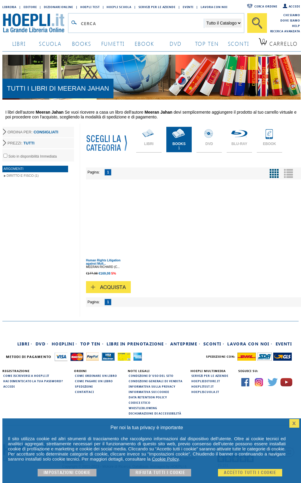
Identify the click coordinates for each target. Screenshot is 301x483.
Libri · (25, 344)
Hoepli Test (90, 7)
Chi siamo (291, 15)
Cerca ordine (265, 6)
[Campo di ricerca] (142, 23)
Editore (30, 7)
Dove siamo (290, 20)
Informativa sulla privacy (152, 386)
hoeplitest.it (202, 386)
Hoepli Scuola (119, 7)
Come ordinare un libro (96, 375)
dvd (176, 43)
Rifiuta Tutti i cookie (160, 472)
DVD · (42, 344)
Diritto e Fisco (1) (23, 175)
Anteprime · (185, 344)
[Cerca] (257, 23)
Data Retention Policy (148, 397)
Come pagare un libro (94, 381)
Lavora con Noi (214, 7)
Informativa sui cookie (149, 392)
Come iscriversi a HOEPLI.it (26, 375)
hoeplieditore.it (205, 381)
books (81, 43)
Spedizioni (84, 386)
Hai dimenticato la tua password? (33, 381)
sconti (238, 43)
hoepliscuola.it (205, 392)
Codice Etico (139, 402)
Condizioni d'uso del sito (151, 375)
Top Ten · (92, 344)
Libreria (9, 7)
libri (19, 43)
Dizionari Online (58, 7)
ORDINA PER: (32, 132)
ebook (144, 43)
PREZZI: (20, 143)
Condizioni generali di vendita (155, 381)
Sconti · (213, 344)
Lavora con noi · (249, 344)
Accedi (294, 6)
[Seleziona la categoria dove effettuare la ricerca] (223, 23)
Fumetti (113, 43)
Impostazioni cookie (67, 472)
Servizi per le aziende (157, 7)
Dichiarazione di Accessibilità (155, 413)
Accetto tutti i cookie (250, 472)
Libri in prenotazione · (137, 344)
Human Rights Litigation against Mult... (103, 262)
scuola (50, 43)
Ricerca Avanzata (285, 31)
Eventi (188, 7)
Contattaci (84, 392)
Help (296, 26)
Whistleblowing (143, 408)
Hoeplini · (64, 344)
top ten (207, 43)
